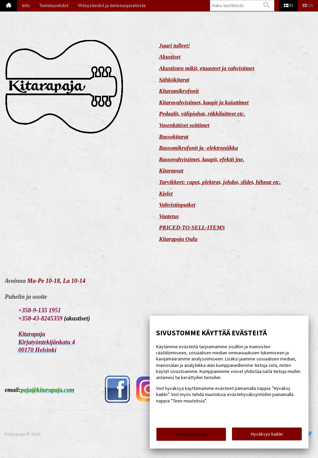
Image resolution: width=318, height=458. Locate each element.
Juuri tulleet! (174, 45)
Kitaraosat (171, 170)
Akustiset (170, 57)
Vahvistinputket (177, 205)
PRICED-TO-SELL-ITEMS (192, 227)
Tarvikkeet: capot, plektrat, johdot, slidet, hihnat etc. (220, 182)
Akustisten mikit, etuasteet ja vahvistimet (206, 68)
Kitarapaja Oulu (178, 239)
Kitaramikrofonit (179, 91)
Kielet (166, 193)
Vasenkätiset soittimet (184, 125)
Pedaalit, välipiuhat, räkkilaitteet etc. (202, 113)
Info (26, 5)
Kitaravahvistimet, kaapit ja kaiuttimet (204, 102)
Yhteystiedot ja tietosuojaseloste (112, 5)
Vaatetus (169, 216)
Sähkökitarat (174, 80)
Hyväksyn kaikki (267, 435)
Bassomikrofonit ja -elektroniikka (198, 148)
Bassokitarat (174, 136)
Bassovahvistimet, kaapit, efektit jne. (202, 159)
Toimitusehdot (53, 5)
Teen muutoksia (191, 435)
